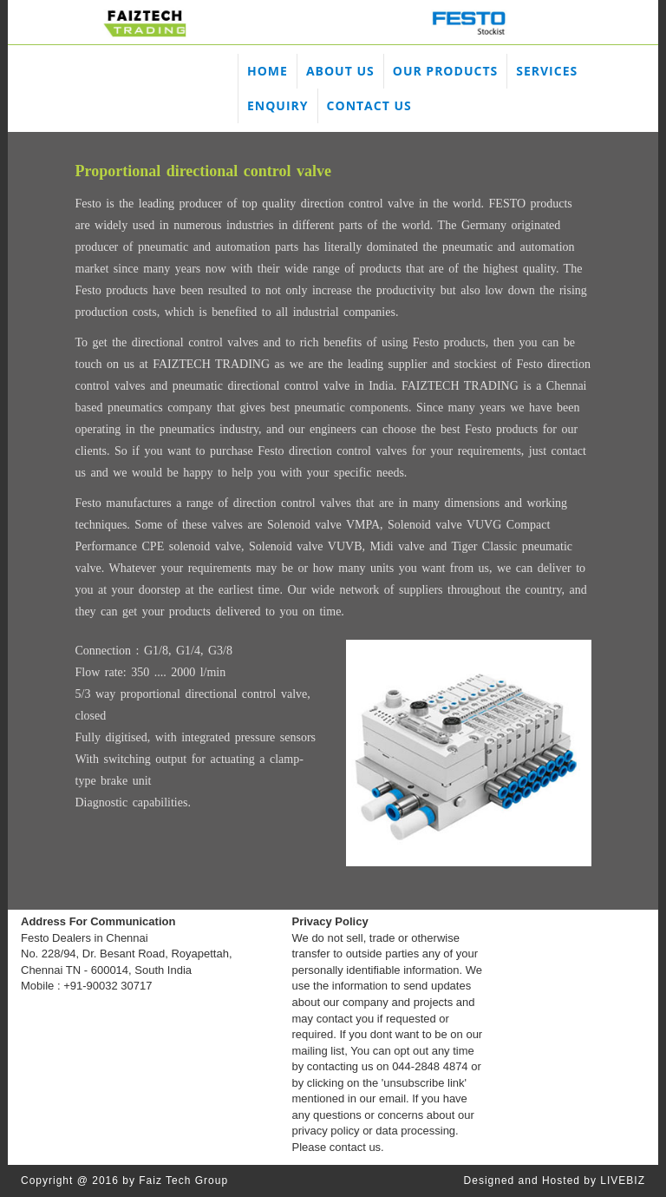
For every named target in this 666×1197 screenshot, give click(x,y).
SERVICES (547, 70)
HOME (267, 70)
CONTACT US (369, 105)
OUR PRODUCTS (445, 70)
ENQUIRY (278, 105)
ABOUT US (340, 70)
